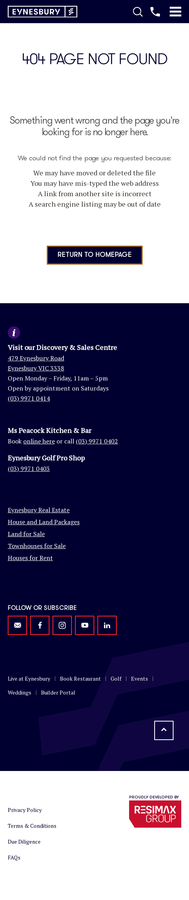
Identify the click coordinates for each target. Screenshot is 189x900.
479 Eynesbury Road (36, 358)
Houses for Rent (30, 558)
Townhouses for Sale (37, 546)
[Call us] (155, 11)
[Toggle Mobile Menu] (175, 11)
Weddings (19, 692)
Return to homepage (95, 254)
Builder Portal (58, 692)
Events (139, 678)
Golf (116, 678)
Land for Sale (26, 534)
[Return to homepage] (42, 12)
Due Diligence (24, 841)
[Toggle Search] (137, 11)
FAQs (14, 857)
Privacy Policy (25, 809)
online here (39, 441)
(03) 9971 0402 (97, 441)
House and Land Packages (44, 522)
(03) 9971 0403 (29, 468)
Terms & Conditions (32, 825)
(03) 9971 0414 (29, 398)
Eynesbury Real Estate (39, 510)
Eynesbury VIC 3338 (36, 368)
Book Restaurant (80, 678)
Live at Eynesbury (29, 678)
